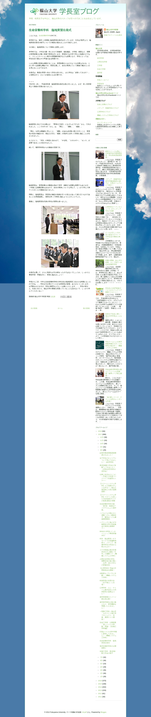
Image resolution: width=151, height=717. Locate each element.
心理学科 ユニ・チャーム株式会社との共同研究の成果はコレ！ (108, 591)
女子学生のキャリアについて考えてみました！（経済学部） (108, 460)
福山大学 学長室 (112, 30)
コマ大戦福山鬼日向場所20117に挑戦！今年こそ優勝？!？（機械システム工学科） (108, 553)
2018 (100, 431)
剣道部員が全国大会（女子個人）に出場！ (107, 582)
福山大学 (99, 48)
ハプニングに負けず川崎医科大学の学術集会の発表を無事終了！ (108, 525)
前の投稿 (86, 308)
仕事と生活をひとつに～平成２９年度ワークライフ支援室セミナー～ (108, 477)
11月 (102, 440)
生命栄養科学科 (44, 35)
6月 (101, 660)
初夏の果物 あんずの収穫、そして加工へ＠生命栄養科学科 (113, 262)
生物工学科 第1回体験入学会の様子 (107, 652)
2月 (101, 673)
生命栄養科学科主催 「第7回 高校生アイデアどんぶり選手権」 (108, 507)
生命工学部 (101, 69)
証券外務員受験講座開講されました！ (108, 454)
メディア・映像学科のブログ (107, 108)
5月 (101, 664)
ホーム (60, 308)
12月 (102, 437)
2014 (100, 687)
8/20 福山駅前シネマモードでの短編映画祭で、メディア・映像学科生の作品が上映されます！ (108, 542)
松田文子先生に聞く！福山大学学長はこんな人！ (113, 316)
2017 (100, 434)
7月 (101, 657)
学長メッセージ (102, 80)
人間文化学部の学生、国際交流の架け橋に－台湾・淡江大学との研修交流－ (108, 562)
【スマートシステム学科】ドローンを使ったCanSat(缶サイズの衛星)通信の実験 (108, 498)
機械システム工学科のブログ (107, 115)
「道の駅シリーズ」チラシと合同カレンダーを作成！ (113, 399)
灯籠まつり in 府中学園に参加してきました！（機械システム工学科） (108, 634)
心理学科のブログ (103, 112)
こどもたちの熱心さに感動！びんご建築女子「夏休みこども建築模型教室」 (108, 516)
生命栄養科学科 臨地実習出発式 (108, 642)
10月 (102, 444)
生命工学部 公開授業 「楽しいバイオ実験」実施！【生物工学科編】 (109, 625)
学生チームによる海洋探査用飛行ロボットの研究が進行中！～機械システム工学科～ (113, 345)
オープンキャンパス (104, 122)
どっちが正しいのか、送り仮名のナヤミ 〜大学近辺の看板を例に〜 (113, 235)
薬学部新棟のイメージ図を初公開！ (108, 598)
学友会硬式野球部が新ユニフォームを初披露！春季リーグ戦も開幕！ (113, 372)
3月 (101, 670)
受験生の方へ (100, 119)
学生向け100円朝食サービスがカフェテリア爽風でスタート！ (113, 290)
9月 (101, 447)
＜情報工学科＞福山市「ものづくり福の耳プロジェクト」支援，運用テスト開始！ (108, 615)
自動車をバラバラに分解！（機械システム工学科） (108, 575)
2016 (100, 681)
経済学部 (100, 58)
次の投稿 (34, 308)
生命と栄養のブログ (104, 104)
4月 (101, 667)
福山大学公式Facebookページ (107, 93)
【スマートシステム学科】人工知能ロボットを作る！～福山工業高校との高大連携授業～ (108, 487)
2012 (100, 693)
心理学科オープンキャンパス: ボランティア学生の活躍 (113, 209)
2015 (100, 684)
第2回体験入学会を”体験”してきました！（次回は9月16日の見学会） (108, 468)
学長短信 (100, 84)
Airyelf (84, 712)
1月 (101, 676)
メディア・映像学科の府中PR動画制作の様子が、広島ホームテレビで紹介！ (113, 182)
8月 (101, 450)
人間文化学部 (102, 62)
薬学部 (99, 73)
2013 (100, 690)
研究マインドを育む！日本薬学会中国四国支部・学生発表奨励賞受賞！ (113, 154)
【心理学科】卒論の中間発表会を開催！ (108, 569)
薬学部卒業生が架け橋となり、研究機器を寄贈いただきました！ (108, 605)
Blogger (103, 712)
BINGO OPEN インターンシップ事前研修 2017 (108, 533)
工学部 (99, 65)
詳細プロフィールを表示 (113, 35)
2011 (100, 697)
